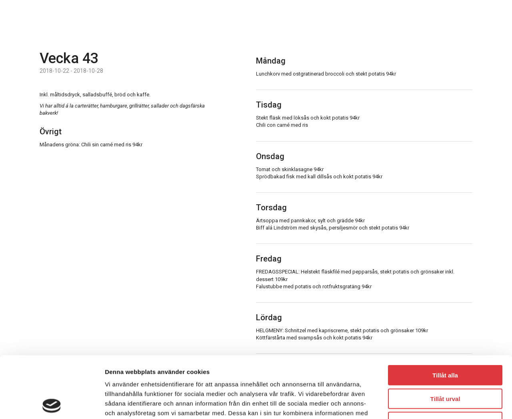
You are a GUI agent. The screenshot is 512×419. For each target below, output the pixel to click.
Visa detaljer (434, 403)
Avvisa (445, 360)
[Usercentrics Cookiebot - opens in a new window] (52, 403)
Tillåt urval (445, 337)
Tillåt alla (445, 313)
